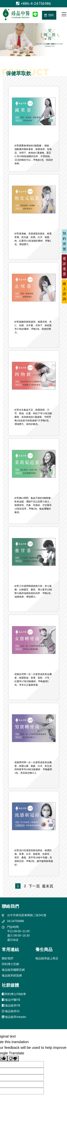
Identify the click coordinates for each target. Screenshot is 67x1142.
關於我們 (7, 958)
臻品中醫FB (11, 999)
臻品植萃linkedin (14, 1016)
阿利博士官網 (10, 964)
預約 (49, 15)
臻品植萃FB (11, 1005)
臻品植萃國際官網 (13, 969)
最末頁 (46, 886)
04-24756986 (15, 921)
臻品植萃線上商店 (46, 958)
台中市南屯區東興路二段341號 (26, 915)
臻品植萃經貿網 (12, 975)
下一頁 (34, 886)
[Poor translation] (13, 1058)
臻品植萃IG (10, 1011)
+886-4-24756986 (33, 3)
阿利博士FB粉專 (14, 994)
